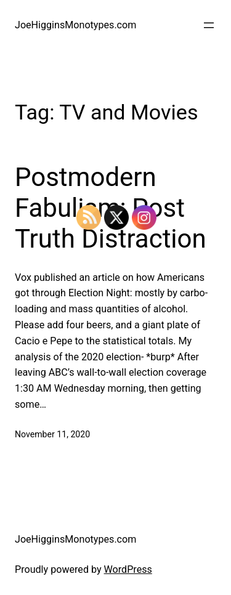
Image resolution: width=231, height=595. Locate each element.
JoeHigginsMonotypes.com (75, 25)
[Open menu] (208, 25)
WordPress (128, 569)
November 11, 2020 (52, 434)
